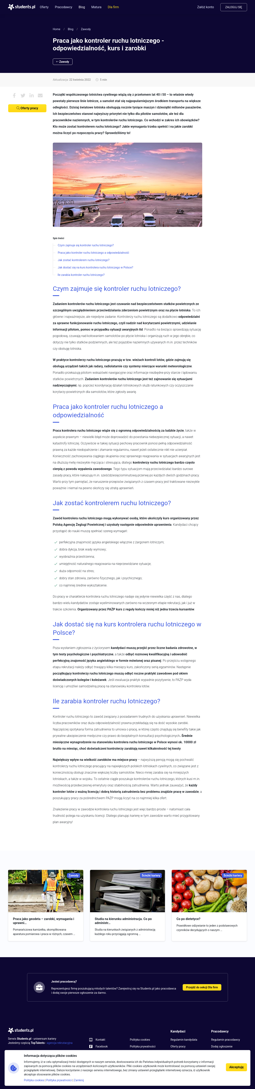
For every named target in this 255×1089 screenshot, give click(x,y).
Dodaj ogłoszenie (221, 1046)
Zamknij (79, 1080)
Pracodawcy (63, 7)
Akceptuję (236, 1067)
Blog (82, 7)
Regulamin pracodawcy (225, 1039)
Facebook (102, 1046)
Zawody (86, 29)
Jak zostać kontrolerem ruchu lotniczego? (83, 260)
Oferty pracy (27, 108)
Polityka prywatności (143, 1046)
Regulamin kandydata (184, 1039)
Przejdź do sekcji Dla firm (202, 987)
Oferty (44, 7)
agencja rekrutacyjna (60, 1042)
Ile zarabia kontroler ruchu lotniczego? (81, 274)
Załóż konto (205, 7)
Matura (96, 7)
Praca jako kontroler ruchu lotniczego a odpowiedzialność (93, 252)
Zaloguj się (233, 7)
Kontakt (100, 1039)
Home (56, 29)
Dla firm (113, 7)
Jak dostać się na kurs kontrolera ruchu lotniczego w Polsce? (95, 267)
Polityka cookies (140, 1039)
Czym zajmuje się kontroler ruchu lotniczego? (86, 245)
